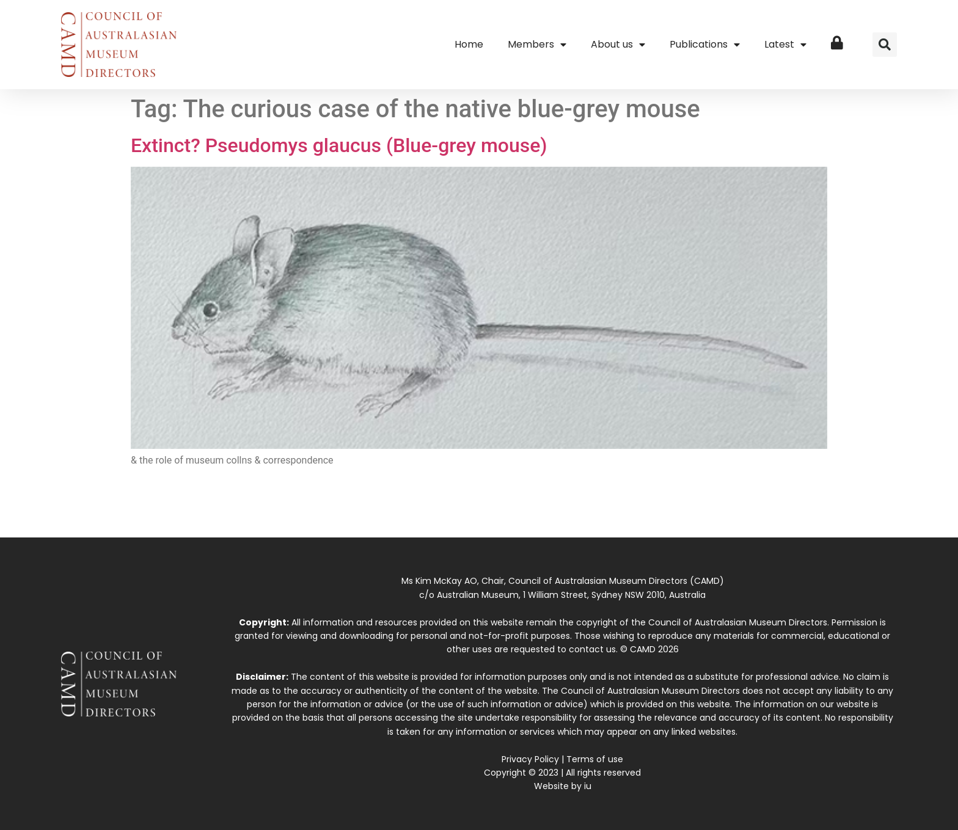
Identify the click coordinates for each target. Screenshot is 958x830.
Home (469, 44)
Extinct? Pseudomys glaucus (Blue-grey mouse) (339, 145)
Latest (785, 45)
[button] (884, 44)
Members (537, 45)
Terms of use (594, 759)
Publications (705, 45)
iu (587, 786)
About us (618, 45)
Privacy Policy (530, 759)
